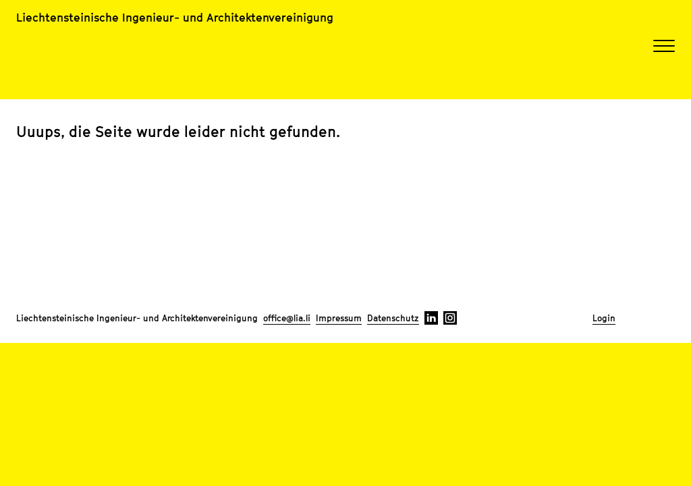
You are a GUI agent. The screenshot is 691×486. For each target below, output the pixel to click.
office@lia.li (286, 318)
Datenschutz (393, 318)
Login (603, 318)
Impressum (339, 318)
